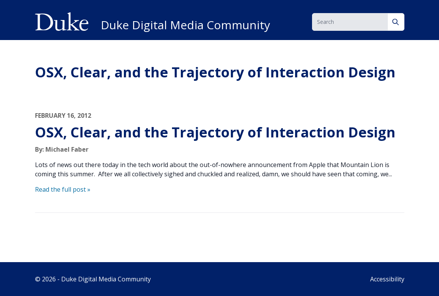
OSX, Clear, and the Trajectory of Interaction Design (215, 132)
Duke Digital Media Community (185, 25)
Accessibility (387, 279)
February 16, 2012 (63, 115)
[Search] (396, 21)
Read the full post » (62, 189)
